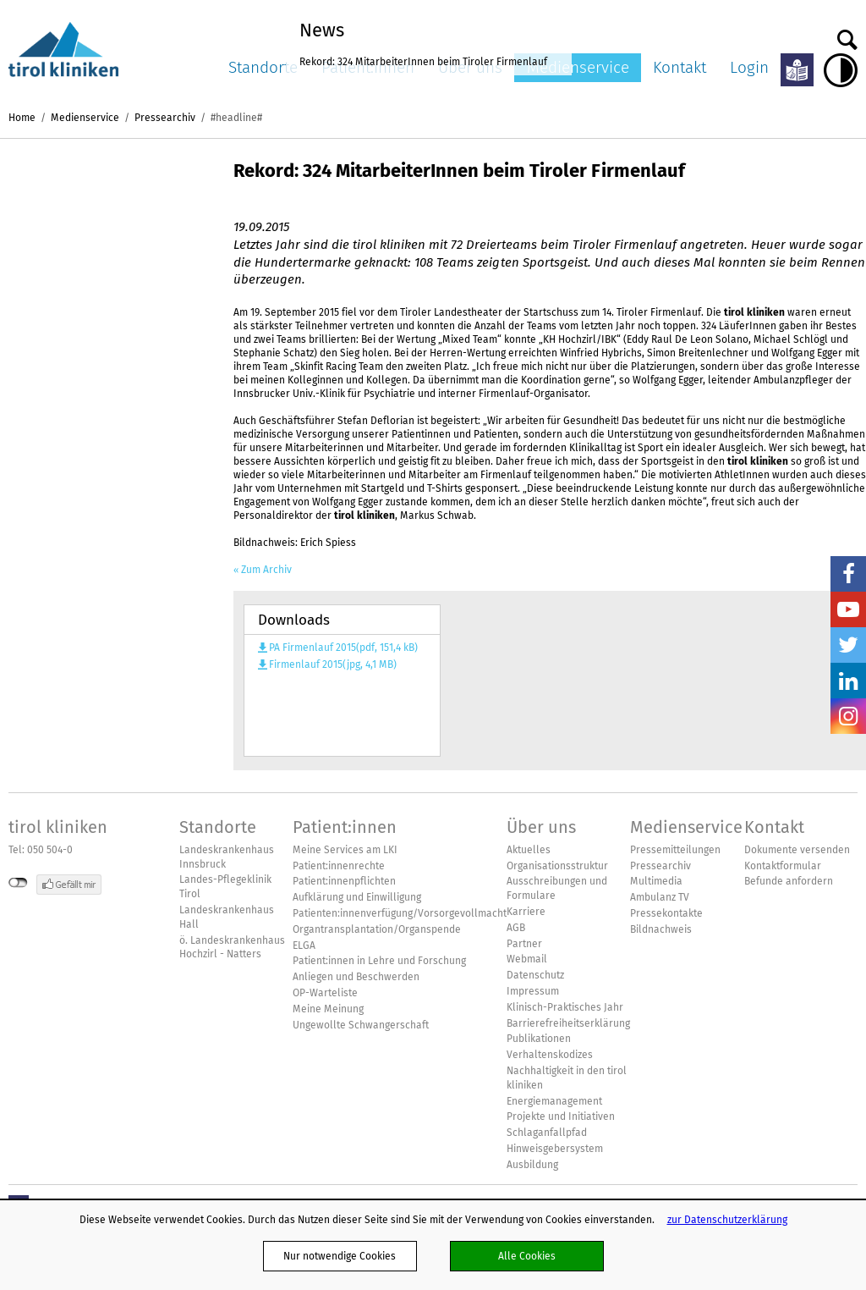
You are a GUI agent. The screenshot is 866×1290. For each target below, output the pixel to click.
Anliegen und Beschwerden (356, 977)
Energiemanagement (554, 1101)
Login (749, 67)
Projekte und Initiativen (561, 1116)
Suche (847, 35)
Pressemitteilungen (675, 850)
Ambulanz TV (659, 897)
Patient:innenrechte (339, 866)
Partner (524, 944)
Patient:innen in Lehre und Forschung (379, 961)
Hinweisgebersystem (555, 1148)
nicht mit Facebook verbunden (18, 883)
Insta (848, 716)
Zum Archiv (266, 569)
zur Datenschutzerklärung (727, 1219)
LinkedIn (848, 680)
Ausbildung (532, 1164)
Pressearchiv (164, 117)
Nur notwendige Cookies (339, 1256)
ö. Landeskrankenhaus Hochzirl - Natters (232, 948)
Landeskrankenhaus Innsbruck (226, 857)
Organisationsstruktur (557, 866)
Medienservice (578, 67)
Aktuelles (529, 850)
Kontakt (679, 67)
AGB (516, 927)
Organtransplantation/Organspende (377, 929)
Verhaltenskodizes (550, 1054)
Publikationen (539, 1038)
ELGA (304, 945)
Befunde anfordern (788, 881)
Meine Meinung (328, 1009)
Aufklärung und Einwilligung (357, 897)
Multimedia (656, 881)
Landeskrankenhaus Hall (226, 917)
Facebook (848, 574)
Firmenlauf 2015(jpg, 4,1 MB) (333, 664)
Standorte (263, 67)
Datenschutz (535, 975)
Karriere (526, 911)
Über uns (541, 827)
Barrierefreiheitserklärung (568, 1023)
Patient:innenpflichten (344, 881)
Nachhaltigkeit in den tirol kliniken (567, 1078)
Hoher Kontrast (841, 70)
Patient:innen (345, 827)
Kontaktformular (782, 866)
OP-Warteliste (325, 993)
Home (22, 117)
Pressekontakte (666, 913)
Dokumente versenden (797, 850)
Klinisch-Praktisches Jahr (565, 1007)
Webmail (527, 959)
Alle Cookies (527, 1256)
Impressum (533, 991)
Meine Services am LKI (345, 850)
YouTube (848, 609)
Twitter (848, 645)
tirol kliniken (57, 827)
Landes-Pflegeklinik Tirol (225, 887)
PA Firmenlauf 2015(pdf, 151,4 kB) (343, 647)
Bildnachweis (661, 929)
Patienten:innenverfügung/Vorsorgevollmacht (400, 913)
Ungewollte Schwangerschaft (361, 1025)
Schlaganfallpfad (547, 1132)
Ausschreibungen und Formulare (557, 888)
